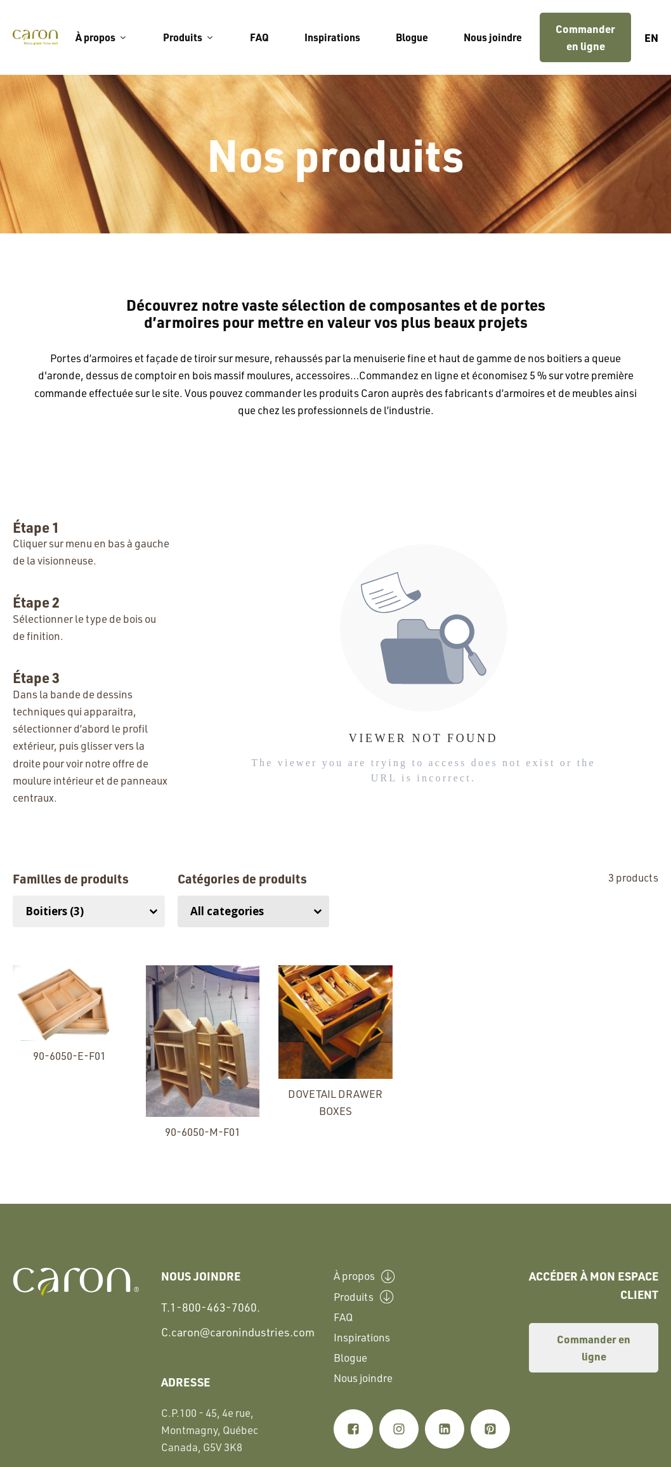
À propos (101, 37)
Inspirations (332, 37)
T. (210, 1307)
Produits (188, 37)
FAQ (259, 37)
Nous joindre (493, 37)
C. (238, 1332)
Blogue (412, 37)
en (651, 37)
